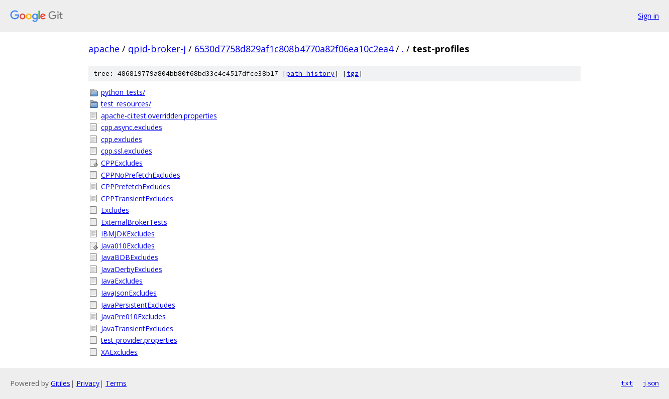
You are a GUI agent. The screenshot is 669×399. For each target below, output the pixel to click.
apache (104, 49)
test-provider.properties (139, 340)
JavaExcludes (122, 281)
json (651, 382)
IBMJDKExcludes (128, 233)
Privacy (87, 383)
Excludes (115, 210)
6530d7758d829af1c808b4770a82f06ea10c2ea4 (293, 49)
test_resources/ (126, 103)
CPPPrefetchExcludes (135, 186)
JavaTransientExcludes (137, 328)
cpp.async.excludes (131, 127)
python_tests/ (123, 92)
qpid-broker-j (157, 49)
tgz (353, 73)
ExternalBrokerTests (134, 222)
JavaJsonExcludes (129, 293)
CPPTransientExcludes (137, 198)
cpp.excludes (121, 139)
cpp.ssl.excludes (126, 151)
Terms (116, 383)
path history (310, 73)
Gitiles (60, 383)
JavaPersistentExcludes (138, 305)
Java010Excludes (128, 245)
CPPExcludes (122, 163)
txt (627, 382)
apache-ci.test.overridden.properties (159, 115)
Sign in (648, 16)
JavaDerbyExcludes (131, 269)
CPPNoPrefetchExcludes (140, 175)
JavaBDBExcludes (129, 257)
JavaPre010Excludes (133, 316)
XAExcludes (119, 352)
